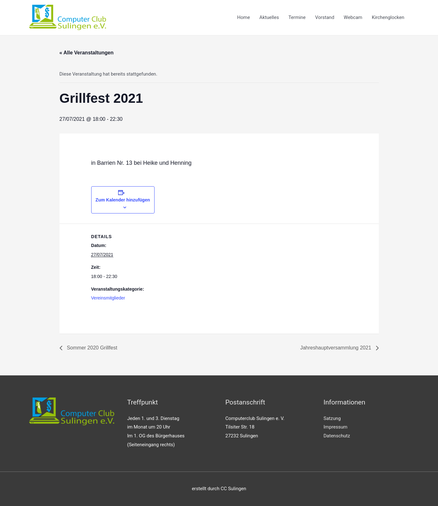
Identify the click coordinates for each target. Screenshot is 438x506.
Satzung (332, 418)
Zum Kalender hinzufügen (123, 199)
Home (243, 17)
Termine (297, 17)
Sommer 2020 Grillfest (91, 347)
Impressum (335, 427)
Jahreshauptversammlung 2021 (336, 347)
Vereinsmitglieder (108, 297)
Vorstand (324, 17)
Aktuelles (269, 17)
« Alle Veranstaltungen (87, 52)
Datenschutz (337, 436)
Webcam (353, 17)
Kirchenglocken (388, 17)
